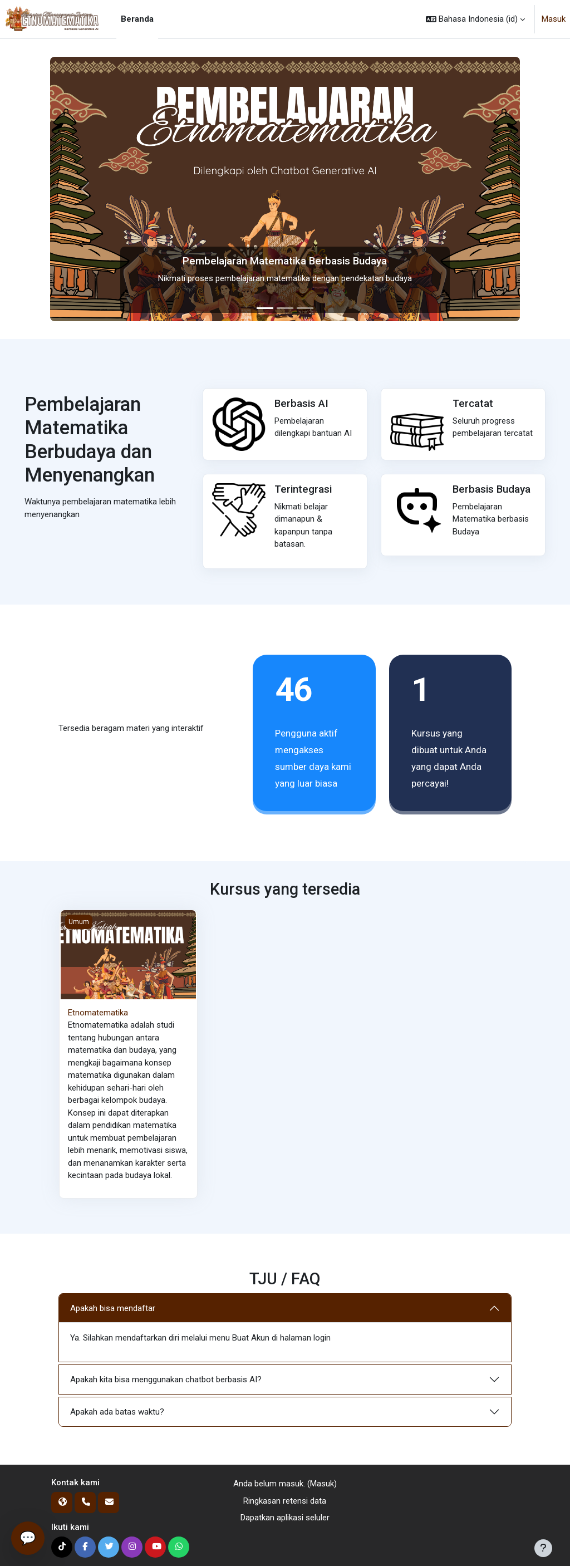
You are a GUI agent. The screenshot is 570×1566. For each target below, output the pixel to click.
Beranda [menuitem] (137, 19)
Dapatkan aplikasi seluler (285, 1518)
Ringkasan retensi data (284, 1501)
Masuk (554, 19)
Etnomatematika (98, 1013)
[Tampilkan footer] (543, 1548)
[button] (475, 19)
